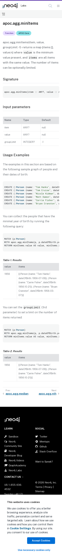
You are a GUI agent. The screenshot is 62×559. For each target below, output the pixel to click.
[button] (50, 6)
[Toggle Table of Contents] (3, 14)
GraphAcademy (17, 465)
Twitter (43, 436)
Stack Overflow (48, 451)
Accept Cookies (41, 540)
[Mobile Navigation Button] (58, 6)
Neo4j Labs (15, 470)
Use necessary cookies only (34, 550)
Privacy (48, 487)
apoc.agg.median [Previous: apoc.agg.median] (17, 393)
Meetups (45, 441)
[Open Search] (50, 6)
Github (43, 446)
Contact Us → (14, 476)
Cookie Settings (20, 528)
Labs (23, 5)
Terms (38, 487)
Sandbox (13, 436)
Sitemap (39, 491)
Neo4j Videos (16, 460)
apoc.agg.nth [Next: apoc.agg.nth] (47, 393)
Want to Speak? (44, 461)
